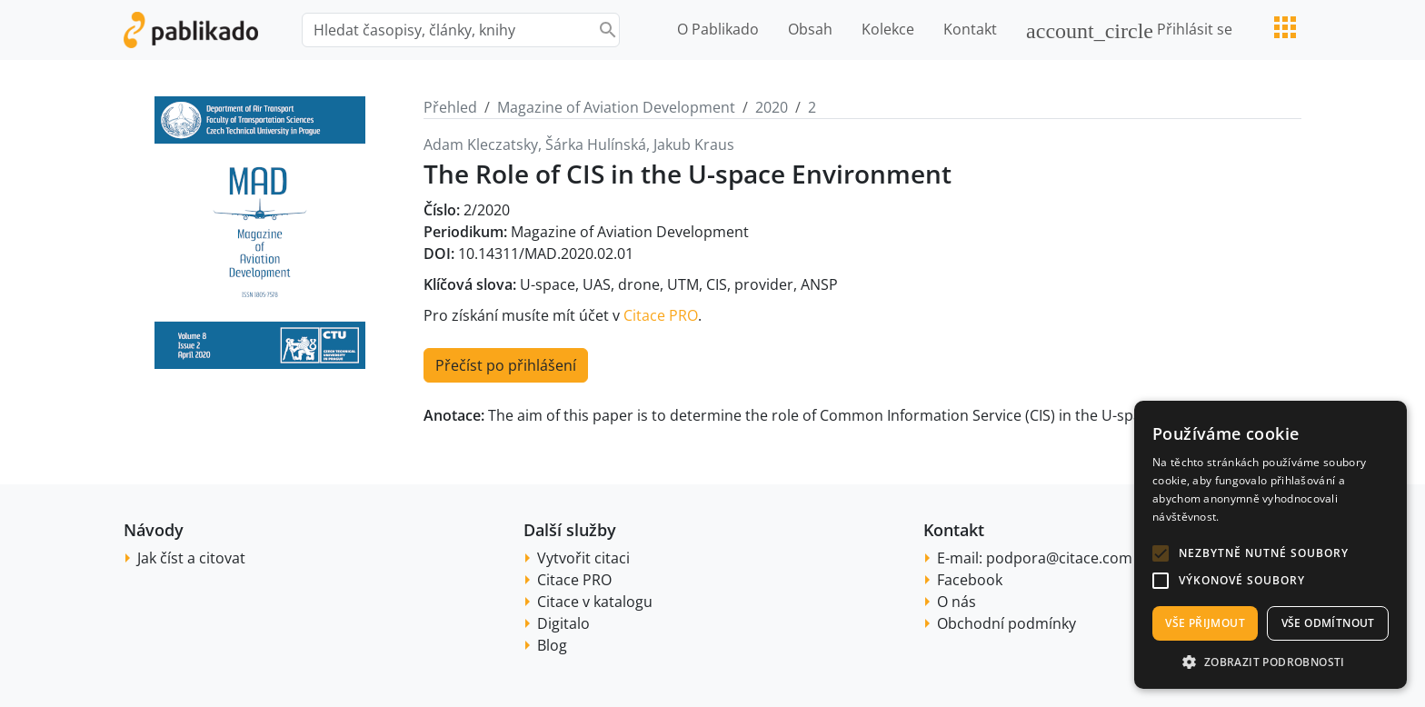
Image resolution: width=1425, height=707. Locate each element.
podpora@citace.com (1059, 558)
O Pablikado (718, 29)
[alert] (1270, 545)
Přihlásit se (1129, 31)
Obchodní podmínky (1006, 623)
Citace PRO (660, 315)
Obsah (810, 29)
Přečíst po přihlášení (505, 365)
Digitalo (563, 623)
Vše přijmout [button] (1205, 623)
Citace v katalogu (595, 602)
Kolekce (888, 29)
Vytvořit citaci (583, 558)
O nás (956, 602)
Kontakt (970, 29)
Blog (552, 645)
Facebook (969, 580)
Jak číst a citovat (191, 558)
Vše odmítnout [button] (1328, 623)
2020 (771, 107)
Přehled (450, 107)
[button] (1160, 553)
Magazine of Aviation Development (616, 107)
